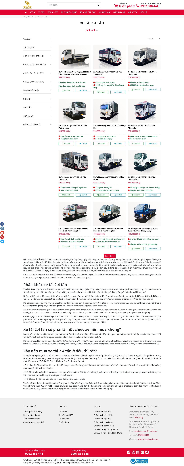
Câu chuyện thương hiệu (34, 422)
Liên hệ (143, 12)
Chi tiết (83, 90)
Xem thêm (109, 256)
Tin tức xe (63, 411)
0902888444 (143, 435)
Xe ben (41, 12)
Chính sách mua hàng (103, 422)
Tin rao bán (64, 418)
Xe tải (32, 12)
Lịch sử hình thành (31, 415)
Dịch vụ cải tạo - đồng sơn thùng (108, 433)
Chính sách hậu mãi (102, 418)
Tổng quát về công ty (32, 411)
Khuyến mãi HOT (66, 415)
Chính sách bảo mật (102, 411)
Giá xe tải (132, 12)
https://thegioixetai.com (148, 439)
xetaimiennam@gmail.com (145, 431)
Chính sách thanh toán (104, 425)
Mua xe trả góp (88, 12)
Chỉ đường (138, 417)
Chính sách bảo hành (103, 415)
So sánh (66, 90)
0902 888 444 (149, 6)
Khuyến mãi (104, 12)
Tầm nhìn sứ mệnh (31, 418)
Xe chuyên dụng (69, 12)
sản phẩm (127, 6)
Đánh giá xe (119, 12)
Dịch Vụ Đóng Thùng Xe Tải (106, 429)
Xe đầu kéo (53, 12)
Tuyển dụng (64, 422)
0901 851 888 (80, 454)
